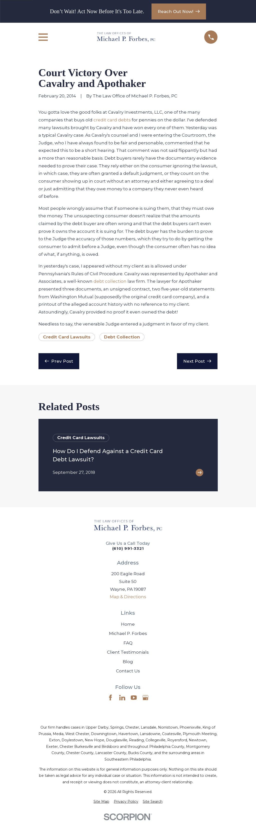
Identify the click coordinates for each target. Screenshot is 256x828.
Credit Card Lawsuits (66, 336)
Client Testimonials (128, 652)
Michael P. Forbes (128, 633)
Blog (128, 661)
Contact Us (128, 670)
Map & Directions (128, 596)
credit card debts (112, 119)
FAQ (128, 642)
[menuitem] (101, 802)
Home (128, 624)
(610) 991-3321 (128, 548)
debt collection (110, 281)
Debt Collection (122, 336)
